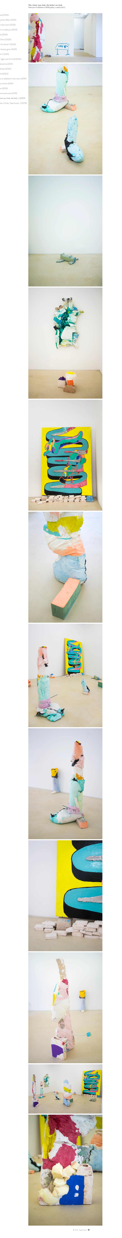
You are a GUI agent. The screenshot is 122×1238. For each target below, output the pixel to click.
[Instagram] (89, 1230)
